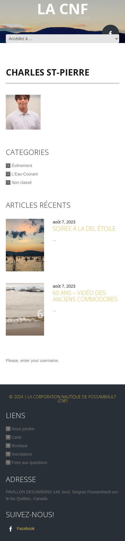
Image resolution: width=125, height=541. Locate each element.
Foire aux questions (29, 462)
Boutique (20, 445)
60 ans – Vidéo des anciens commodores (85, 296)
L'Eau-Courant (25, 174)
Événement (22, 165)
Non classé (22, 182)
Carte (16, 437)
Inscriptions (22, 454)
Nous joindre (23, 429)
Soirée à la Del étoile (84, 228)
